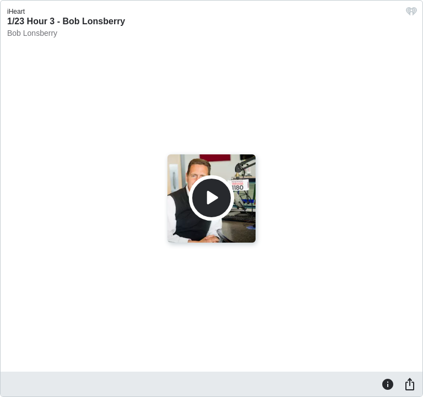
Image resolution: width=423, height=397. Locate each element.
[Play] (211, 198)
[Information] (388, 384)
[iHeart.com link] (411, 14)
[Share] (410, 384)
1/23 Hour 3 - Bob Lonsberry (66, 21)
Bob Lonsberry (32, 33)
